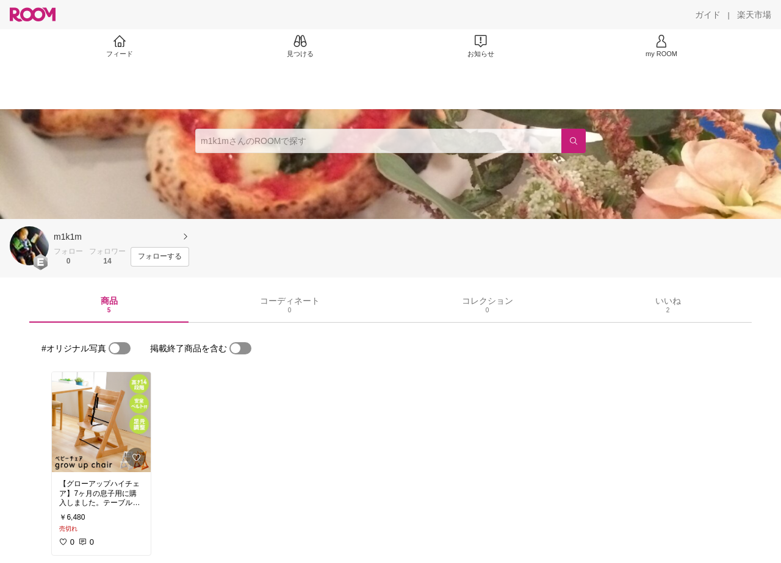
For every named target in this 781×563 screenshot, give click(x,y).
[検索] (573, 141)
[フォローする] (160, 257)
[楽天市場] (754, 14)
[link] (101, 422)
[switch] (120, 348)
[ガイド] (708, 14)
